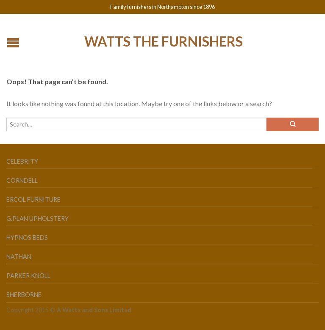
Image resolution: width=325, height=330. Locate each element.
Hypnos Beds (27, 237)
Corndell (22, 180)
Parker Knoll (28, 275)
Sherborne (24, 294)
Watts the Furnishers (163, 40)
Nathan (18, 256)
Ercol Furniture (33, 199)
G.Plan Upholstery (37, 218)
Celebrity (22, 161)
